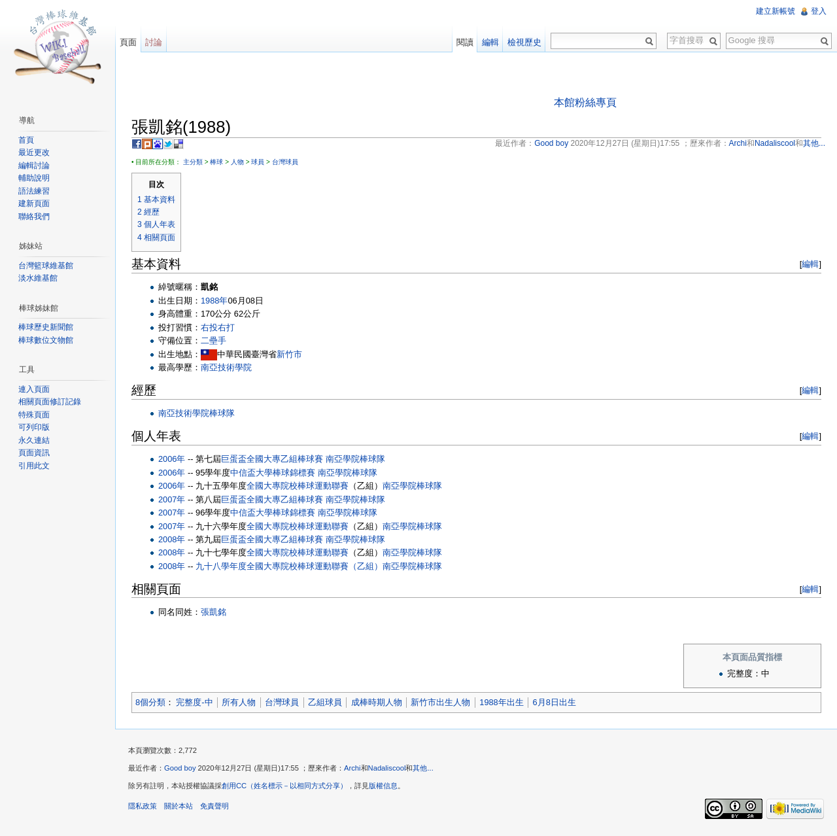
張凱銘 (213, 612)
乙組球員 (325, 702)
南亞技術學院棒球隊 (196, 413)
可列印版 (34, 427)
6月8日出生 (554, 702)
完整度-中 (194, 702)
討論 (153, 42)
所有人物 (239, 702)
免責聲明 (214, 806)
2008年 (171, 539)
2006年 (171, 459)
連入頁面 (34, 389)
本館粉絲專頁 (585, 102)
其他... (423, 768)
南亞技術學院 (226, 367)
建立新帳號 (775, 11)
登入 (819, 11)
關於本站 (178, 806)
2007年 (171, 499)
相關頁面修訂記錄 (49, 401)
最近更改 (34, 152)
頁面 (128, 42)
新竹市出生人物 (440, 702)
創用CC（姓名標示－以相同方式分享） (284, 786)
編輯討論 (34, 165)
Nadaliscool (387, 768)
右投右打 (218, 327)
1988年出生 (501, 702)
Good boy (180, 768)
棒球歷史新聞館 (45, 327)
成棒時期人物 (376, 702)
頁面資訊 (34, 452)
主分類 (193, 161)
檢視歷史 (524, 42)
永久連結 (34, 440)
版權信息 (383, 786)
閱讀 (464, 42)
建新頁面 (34, 203)
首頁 (26, 140)
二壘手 (213, 340)
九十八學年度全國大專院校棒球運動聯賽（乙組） (289, 566)
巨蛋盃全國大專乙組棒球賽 (272, 459)
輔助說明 (34, 178)
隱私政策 (142, 806)
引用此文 (34, 465)
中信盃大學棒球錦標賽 (272, 473)
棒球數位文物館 (45, 340)
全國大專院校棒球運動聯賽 (298, 486)
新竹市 (289, 354)
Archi (352, 768)
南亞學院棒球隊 (355, 459)
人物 (237, 161)
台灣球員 (285, 161)
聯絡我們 (34, 216)
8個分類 (150, 702)
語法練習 (34, 191)
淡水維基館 (38, 278)
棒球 (216, 161)
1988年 (214, 300)
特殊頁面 (34, 414)
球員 (257, 161)
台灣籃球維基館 (45, 265)
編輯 (810, 264)
